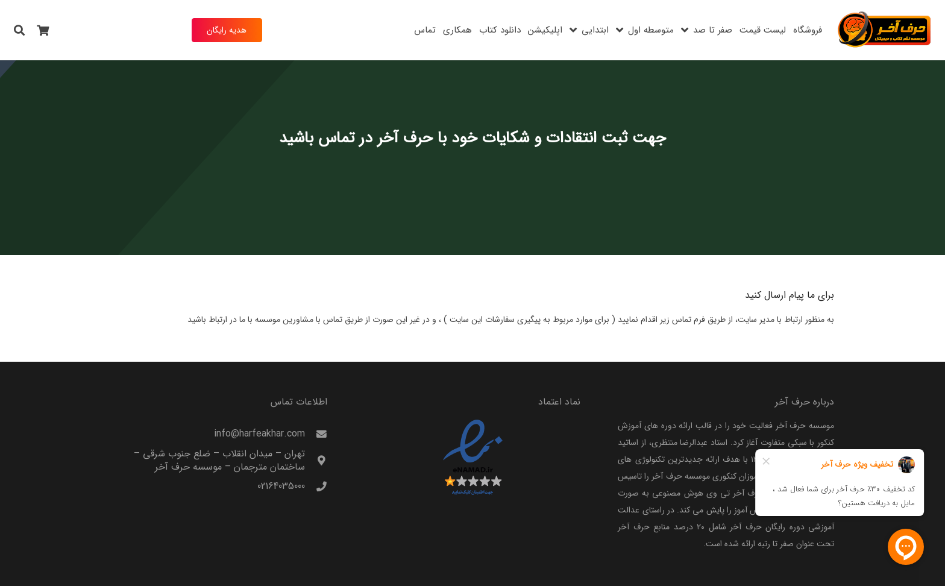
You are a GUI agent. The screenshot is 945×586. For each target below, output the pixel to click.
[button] (19, 30)
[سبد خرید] (43, 30)
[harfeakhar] (884, 30)
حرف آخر (405, 138)
